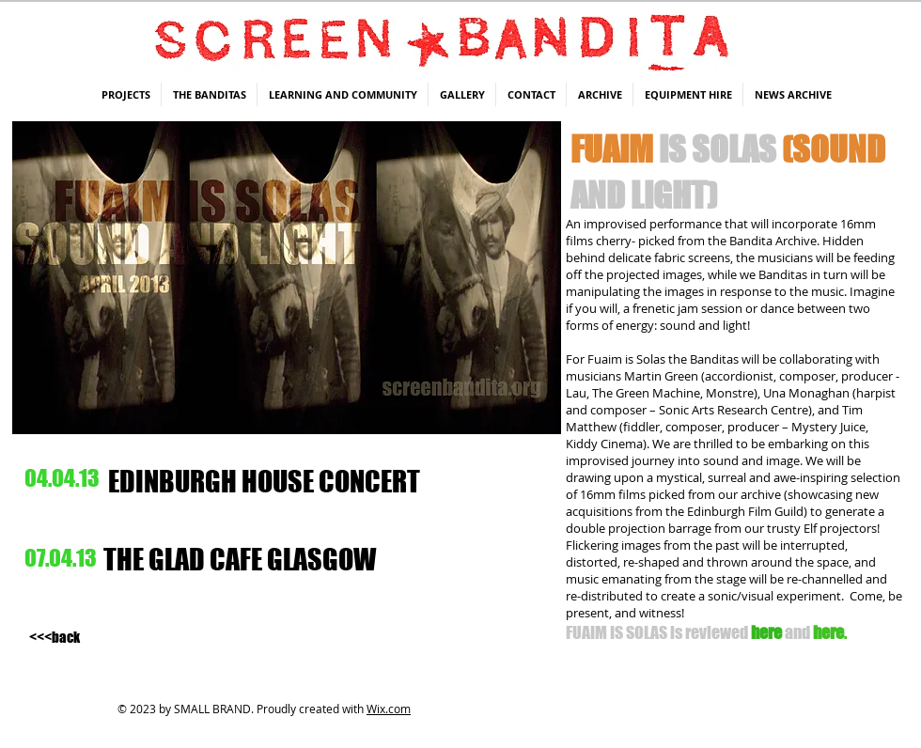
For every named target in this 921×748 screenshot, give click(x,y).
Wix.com (389, 708)
